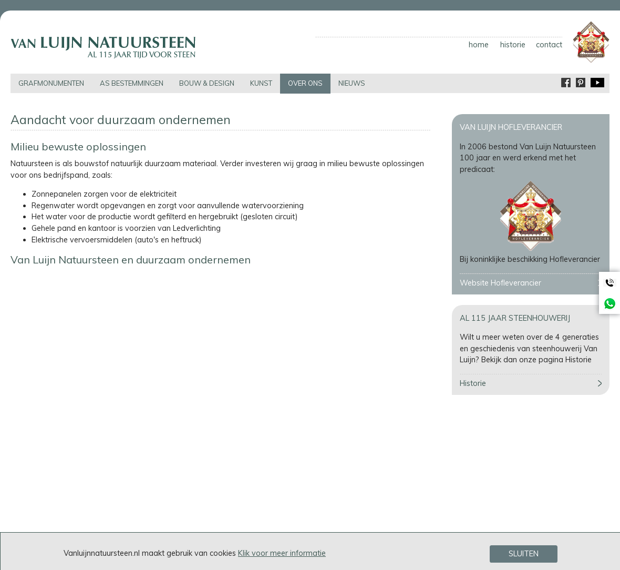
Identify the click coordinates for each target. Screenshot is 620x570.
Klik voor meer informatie (282, 553)
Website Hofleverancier (500, 283)
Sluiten (524, 553)
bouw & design (206, 83)
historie (512, 44)
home (479, 44)
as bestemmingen (131, 83)
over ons (305, 83)
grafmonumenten (51, 83)
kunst (261, 83)
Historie (473, 383)
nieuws (351, 83)
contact (549, 44)
